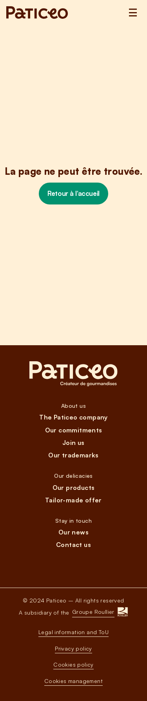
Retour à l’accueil (73, 193)
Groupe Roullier (93, 611)
